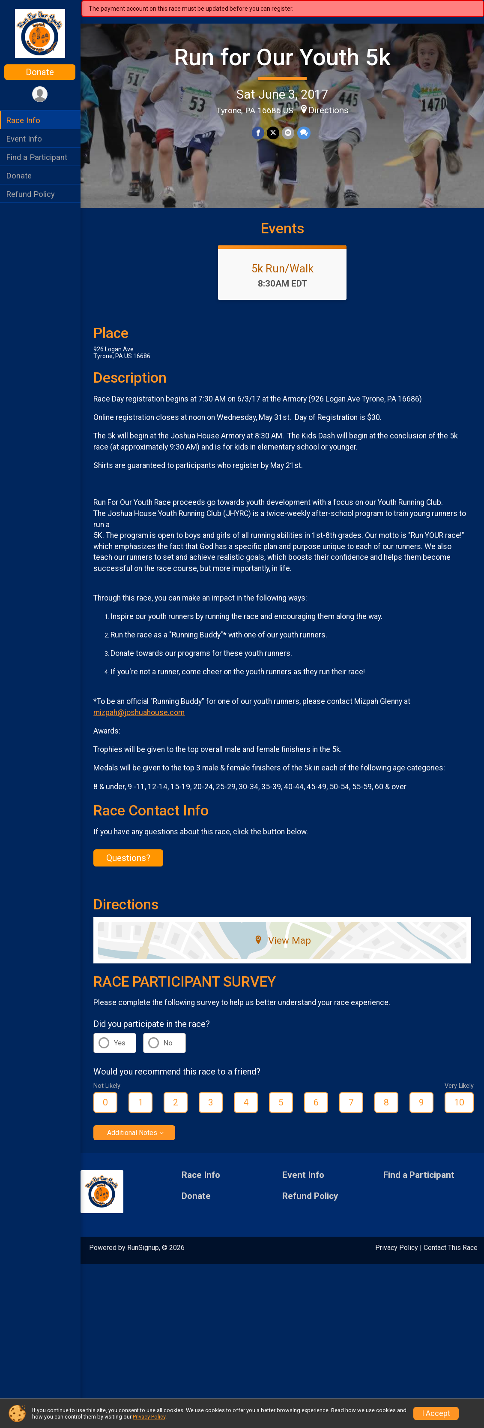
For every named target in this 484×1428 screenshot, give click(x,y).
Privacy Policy (396, 1248)
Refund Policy (31, 194)
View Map (282, 940)
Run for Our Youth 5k (282, 57)
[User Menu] (41, 94)
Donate (41, 72)
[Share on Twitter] (273, 133)
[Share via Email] (288, 133)
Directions (329, 110)
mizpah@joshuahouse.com (139, 712)
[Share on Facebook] (258, 133)
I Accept (436, 1413)
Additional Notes (133, 1133)
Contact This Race (451, 1248)
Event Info (25, 138)
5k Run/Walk (283, 268)
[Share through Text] (304, 133)
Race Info (24, 120)
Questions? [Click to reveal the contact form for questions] (129, 858)
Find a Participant (37, 157)
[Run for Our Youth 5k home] (41, 33)
